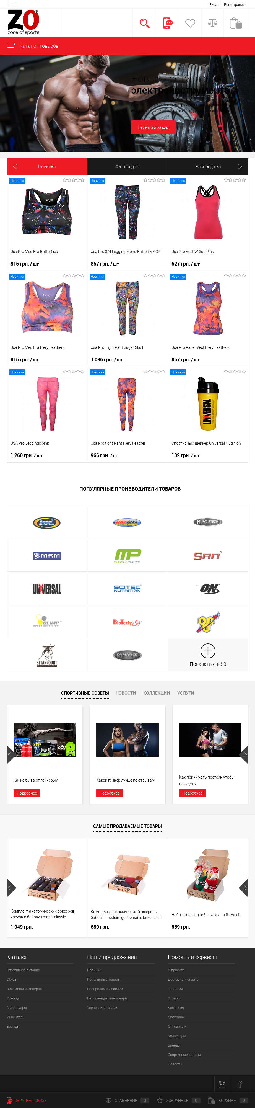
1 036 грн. (107, 360)
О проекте (176, 970)
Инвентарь (15, 1017)
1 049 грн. (22, 927)
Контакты (176, 1008)
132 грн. (185, 455)
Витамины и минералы (26, 989)
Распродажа (208, 166)
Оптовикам (177, 1026)
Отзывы (174, 998)
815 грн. (25, 264)
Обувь (12, 979)
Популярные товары (104, 979)
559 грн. (180, 927)
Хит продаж (128, 166)
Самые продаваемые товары (127, 826)
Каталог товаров (33, 46)
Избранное (179, 1100)
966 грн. (105, 455)
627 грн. (185, 264)
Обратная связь (27, 1100)
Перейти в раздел (154, 127)
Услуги (185, 693)
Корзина (228, 1100)
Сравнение (127, 1100)
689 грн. (100, 927)
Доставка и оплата (183, 979)
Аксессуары (17, 1008)
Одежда (13, 998)
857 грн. (105, 264)
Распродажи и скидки (105, 989)
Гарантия (175, 989)
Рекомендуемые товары (107, 998)
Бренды (13, 1026)
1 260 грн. (27, 455)
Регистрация (234, 4)
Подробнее (27, 793)
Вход (213, 4)
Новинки (94, 970)
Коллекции (156, 693)
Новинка (47, 166)
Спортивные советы (85, 693)
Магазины (176, 1017)
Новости (126, 693)
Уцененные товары (102, 1008)
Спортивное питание (23, 970)
